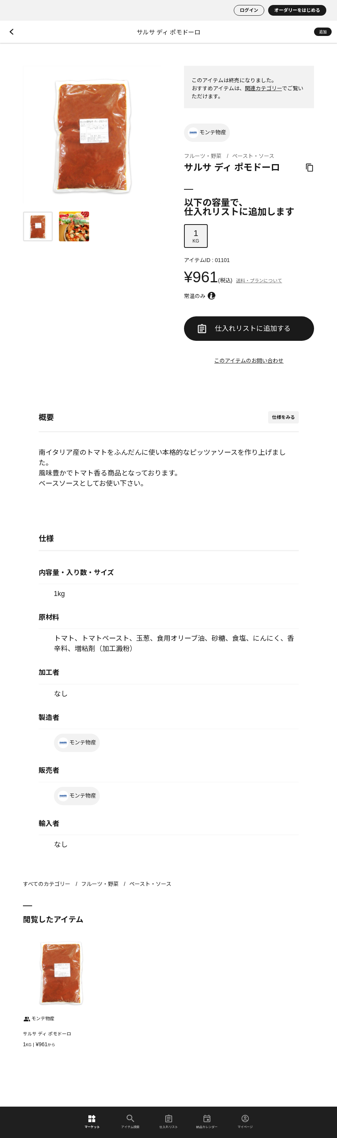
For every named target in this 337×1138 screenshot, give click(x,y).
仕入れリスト (169, 1122)
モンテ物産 (207, 132)
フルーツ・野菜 (202, 156)
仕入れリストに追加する (243, 328)
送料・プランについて (259, 280)
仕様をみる (283, 417)
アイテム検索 (130, 1122)
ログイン (249, 10)
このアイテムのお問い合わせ (248, 361)
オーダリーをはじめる (297, 10)
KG (196, 236)
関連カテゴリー (263, 88)
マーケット (92, 1122)
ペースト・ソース (253, 156)
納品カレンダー (207, 1122)
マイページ (245, 1122)
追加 (323, 32)
